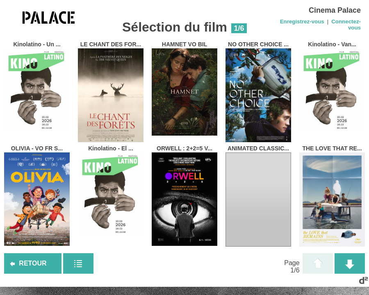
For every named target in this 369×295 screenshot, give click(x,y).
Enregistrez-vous (302, 21)
